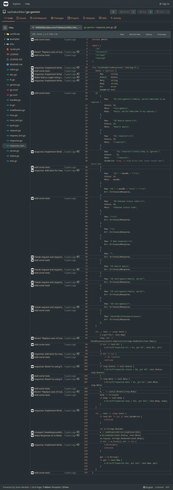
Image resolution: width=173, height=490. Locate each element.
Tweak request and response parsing (53, 256)
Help (27, 3)
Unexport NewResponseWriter (49, 432)
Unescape (161, 34)
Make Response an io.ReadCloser (51, 435)
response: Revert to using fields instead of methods (60, 366)
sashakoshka (15, 11)
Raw (122, 34)
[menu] (148, 487)
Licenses (159, 487)
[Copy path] (115, 27)
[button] (78, 52)
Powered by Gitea (12, 487)
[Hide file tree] (5, 27)
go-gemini (33, 11)
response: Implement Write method (52, 67)
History (149, 34)
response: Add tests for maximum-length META (58, 170)
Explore (16, 3)
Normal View (134, 34)
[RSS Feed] (113, 12)
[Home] (6, 4)
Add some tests (42, 39)
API (167, 487)
